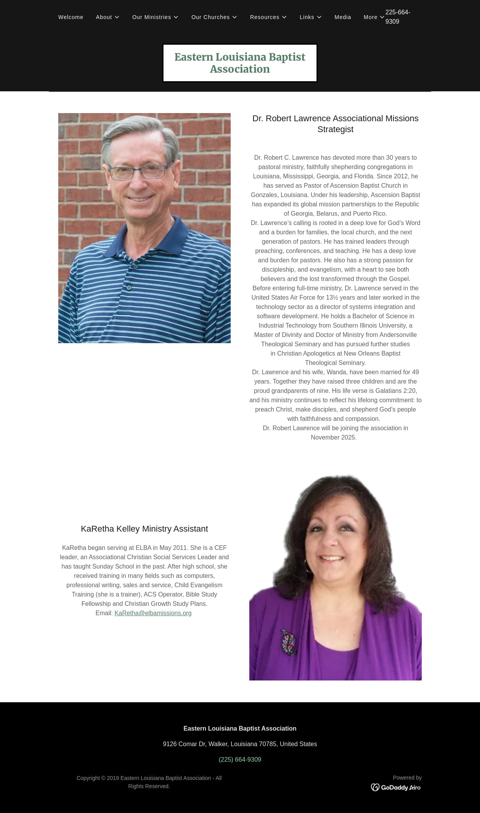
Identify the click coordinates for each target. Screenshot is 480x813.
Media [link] (343, 17)
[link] (240, 70)
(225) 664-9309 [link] (240, 759)
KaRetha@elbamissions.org (153, 613)
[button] (108, 17)
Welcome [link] (70, 17)
